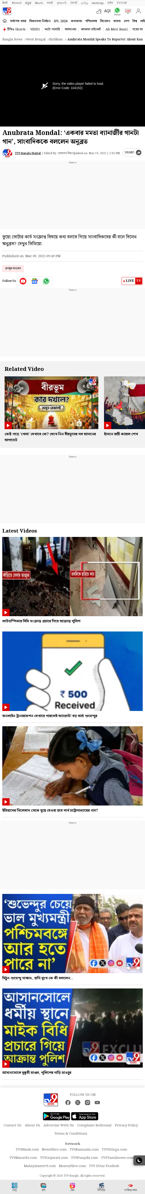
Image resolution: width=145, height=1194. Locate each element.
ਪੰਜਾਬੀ (73, 3)
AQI (107, 11)
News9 (16, 3)
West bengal (36, 39)
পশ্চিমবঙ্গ (91, 21)
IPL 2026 (61, 21)
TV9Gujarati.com (54, 1158)
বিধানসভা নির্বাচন (40, 21)
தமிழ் (84, 3)
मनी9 (110, 3)
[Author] (7, 153)
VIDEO (35, 29)
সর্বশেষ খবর (18, 21)
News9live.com (54, 1149)
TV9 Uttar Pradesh (104, 1166)
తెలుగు (39, 3)
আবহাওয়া (70, 29)
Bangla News (12, 39)
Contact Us (12, 1125)
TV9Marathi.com (23, 1158)
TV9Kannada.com (84, 1149)
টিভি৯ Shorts (16, 29)
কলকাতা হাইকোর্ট (91, 29)
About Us (32, 1125)
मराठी (50, 3)
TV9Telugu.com (114, 1149)
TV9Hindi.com (27, 1149)
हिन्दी (5, 3)
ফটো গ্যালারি (52, 29)
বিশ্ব (134, 21)
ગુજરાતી (61, 3)
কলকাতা (76, 21)
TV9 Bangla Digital (28, 153)
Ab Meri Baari (117, 29)
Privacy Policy (126, 1125)
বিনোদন (105, 21)
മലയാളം (98, 3)
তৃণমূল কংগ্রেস (13, 268)
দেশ (126, 21)
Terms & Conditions (70, 1133)
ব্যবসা (117, 21)
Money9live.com (72, 1166)
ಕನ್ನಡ (28, 3)
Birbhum (56, 39)
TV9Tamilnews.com (117, 1158)
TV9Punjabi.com (84, 1158)
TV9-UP (122, 3)
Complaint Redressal (94, 1125)
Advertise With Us (58, 1125)
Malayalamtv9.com (40, 1166)
